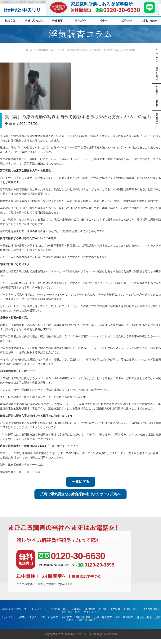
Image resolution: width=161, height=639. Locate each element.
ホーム (28, 50)
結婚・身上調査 (103, 617)
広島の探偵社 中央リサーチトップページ (23, 608)
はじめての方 (8, 617)
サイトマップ (91, 611)
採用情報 (126, 20)
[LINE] (149, 11)
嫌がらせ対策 (144, 617)
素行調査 (67, 617)
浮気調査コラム (45, 50)
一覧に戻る (80, 482)
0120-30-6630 (121, 9)
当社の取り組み (34, 20)
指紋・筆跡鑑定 (86, 620)
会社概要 (57, 20)
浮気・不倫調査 (49, 617)
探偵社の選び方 (28, 617)
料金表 (104, 20)
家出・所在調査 (124, 617)
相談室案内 (11, 20)
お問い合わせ (149, 20)
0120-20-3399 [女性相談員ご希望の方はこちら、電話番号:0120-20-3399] (96, 565)
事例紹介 (80, 20)
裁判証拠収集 (83, 617)
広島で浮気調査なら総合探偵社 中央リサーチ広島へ (80, 494)
